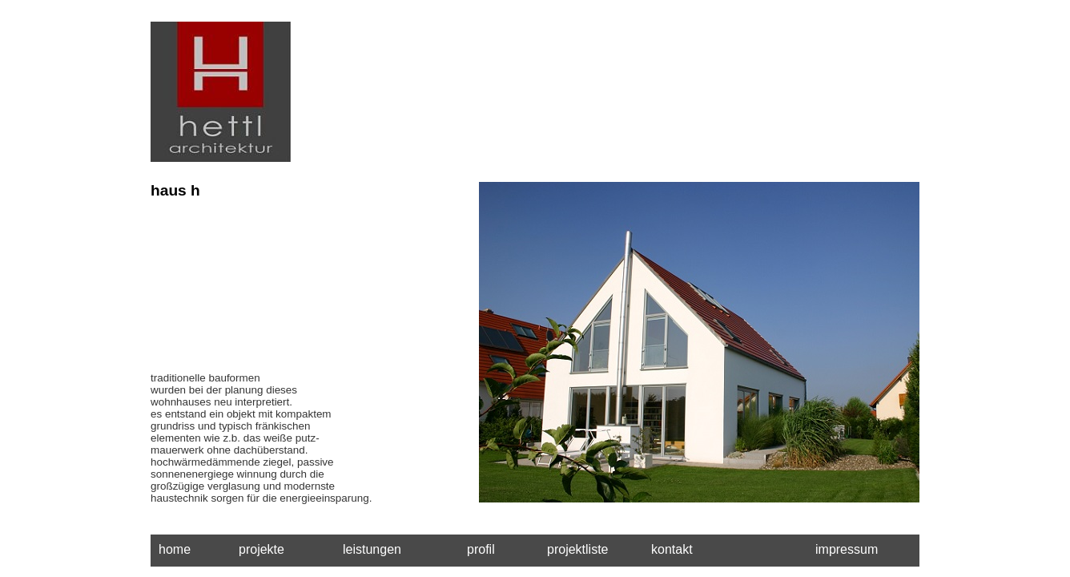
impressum (846, 549)
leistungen (372, 549)
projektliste (577, 549)
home (175, 549)
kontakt (672, 549)
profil (481, 549)
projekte (261, 549)
